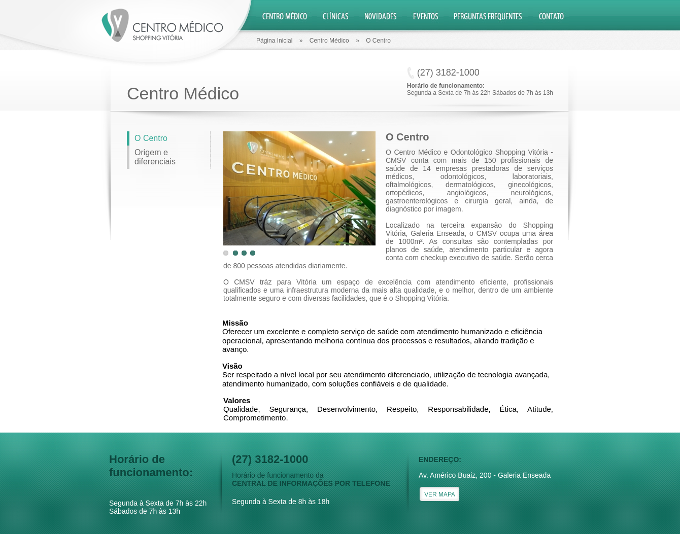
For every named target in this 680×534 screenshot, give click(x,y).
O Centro (150, 138)
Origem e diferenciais (155, 157)
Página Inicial (274, 40)
